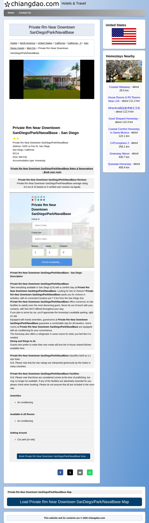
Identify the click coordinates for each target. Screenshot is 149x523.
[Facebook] (60, 472)
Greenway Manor (120, 153)
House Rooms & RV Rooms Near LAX (124, 99)
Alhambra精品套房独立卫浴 (124, 108)
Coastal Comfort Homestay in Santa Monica (124, 131)
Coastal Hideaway (120, 87)
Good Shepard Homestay (124, 118)
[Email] (80, 472)
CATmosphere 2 (120, 143)
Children (63, 246)
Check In (36, 219)
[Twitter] (70, 472)
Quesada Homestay (120, 164)
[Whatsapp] (90, 472)
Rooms (35, 246)
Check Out (36, 233)
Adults (48, 246)
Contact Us (25, 12)
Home (11, 12)
